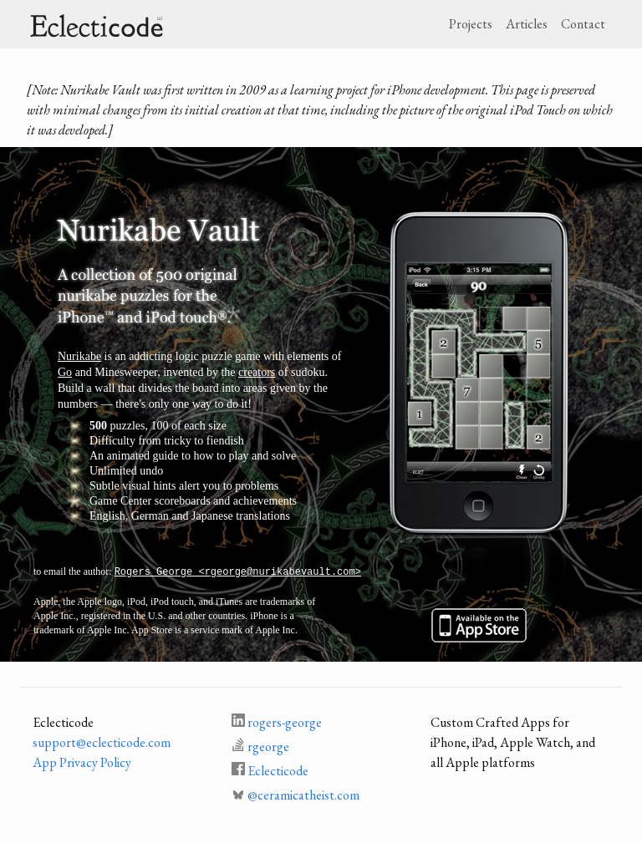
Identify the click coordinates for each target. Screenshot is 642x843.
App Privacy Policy (82, 762)
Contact (583, 24)
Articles (527, 24)
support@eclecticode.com (102, 742)
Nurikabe (79, 356)
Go (65, 372)
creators (256, 372)
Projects (470, 24)
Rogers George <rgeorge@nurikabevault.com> (238, 572)
